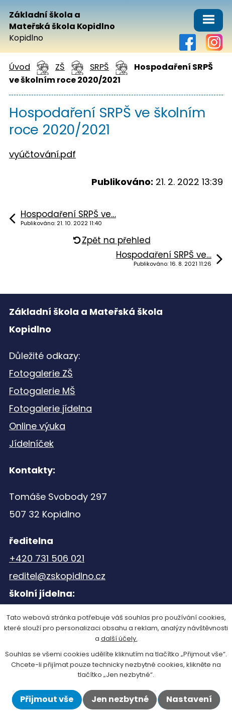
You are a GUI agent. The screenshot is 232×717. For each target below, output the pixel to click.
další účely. (119, 638)
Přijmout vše (46, 699)
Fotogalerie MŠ (42, 391)
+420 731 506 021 (46, 558)
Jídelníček (31, 443)
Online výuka (37, 426)
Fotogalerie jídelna (50, 408)
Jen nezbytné (120, 699)
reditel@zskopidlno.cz (57, 576)
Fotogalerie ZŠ (41, 373)
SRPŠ (99, 67)
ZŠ (60, 67)
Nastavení (189, 699)
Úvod (19, 67)
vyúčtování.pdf (42, 154)
